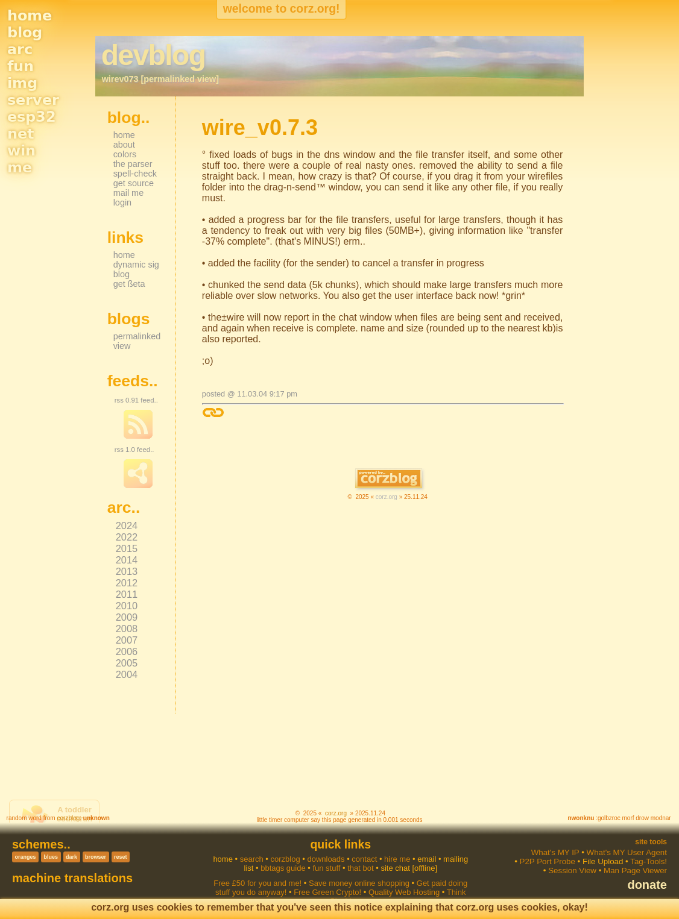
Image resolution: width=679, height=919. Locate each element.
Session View (572, 870)
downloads (325, 859)
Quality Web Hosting (404, 892)
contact (364, 859)
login (122, 202)
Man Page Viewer (635, 870)
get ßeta (129, 284)
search (252, 859)
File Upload (603, 861)
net (20, 133)
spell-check (135, 173)
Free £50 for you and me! (257, 883)
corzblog (68, 818)
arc (20, 49)
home (29, 15)
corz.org (386, 497)
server (33, 100)
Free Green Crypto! (327, 892)
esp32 (31, 116)
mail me (128, 193)
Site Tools (651, 842)
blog (24, 32)
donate (647, 884)
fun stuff (326, 868)
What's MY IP (555, 852)
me (19, 167)
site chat (395, 868)
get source (133, 183)
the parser (133, 164)
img (22, 83)
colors (125, 154)
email (426, 859)
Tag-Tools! (648, 861)
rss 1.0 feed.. (134, 449)
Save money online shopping (359, 883)
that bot (360, 868)
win (21, 150)
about (124, 144)
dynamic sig (136, 264)
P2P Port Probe (547, 861)
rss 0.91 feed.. (136, 400)
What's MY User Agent (627, 852)
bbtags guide (283, 868)
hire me (397, 859)
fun (20, 66)
